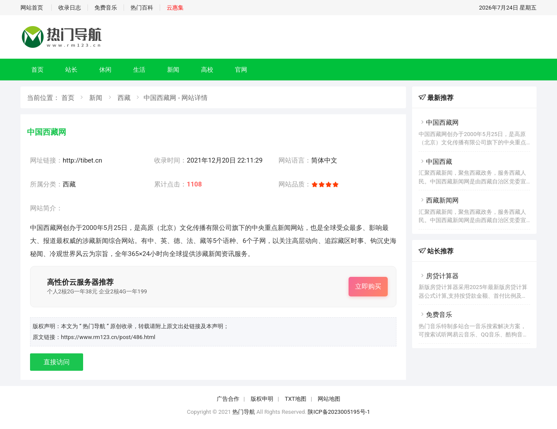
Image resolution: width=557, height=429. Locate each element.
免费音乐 (105, 7)
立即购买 (368, 286)
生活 (139, 69)
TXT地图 (295, 399)
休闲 (105, 69)
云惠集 (175, 7)
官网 (241, 69)
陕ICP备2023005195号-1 (339, 412)
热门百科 (142, 7)
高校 (207, 69)
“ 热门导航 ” (94, 326)
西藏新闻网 (439, 200)
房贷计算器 (439, 276)
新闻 (173, 69)
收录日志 (69, 7)
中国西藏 (435, 162)
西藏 (124, 98)
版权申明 (262, 399)
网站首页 (31, 7)
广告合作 (228, 399)
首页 (37, 69)
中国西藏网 (439, 122)
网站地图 (329, 399)
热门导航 (243, 412)
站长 (71, 69)
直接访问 (57, 362)
